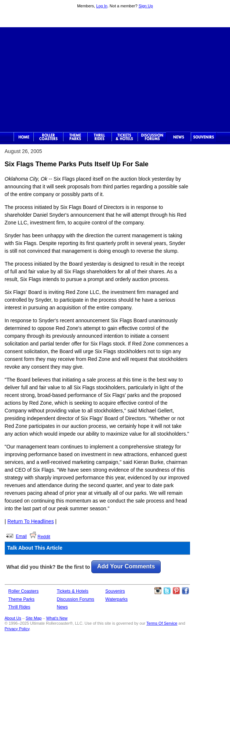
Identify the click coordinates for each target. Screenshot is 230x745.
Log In (101, 6)
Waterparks (116, 599)
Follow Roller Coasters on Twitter (167, 591)
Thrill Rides (99, 137)
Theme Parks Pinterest (176, 591)
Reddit (43, 536)
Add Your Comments (126, 566)
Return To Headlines (30, 521)
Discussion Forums (152, 137)
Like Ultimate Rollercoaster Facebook (185, 591)
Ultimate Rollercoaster (115, 18)
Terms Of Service (161, 623)
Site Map (33, 618)
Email (21, 536)
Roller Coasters (23, 591)
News (179, 137)
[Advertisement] (115, 78)
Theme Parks (75, 137)
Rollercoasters (48, 137)
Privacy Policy (17, 629)
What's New (56, 618)
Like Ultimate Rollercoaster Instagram (157, 591)
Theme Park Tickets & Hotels (125, 137)
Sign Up (146, 6)
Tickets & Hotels (72, 591)
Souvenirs (204, 137)
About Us (13, 618)
